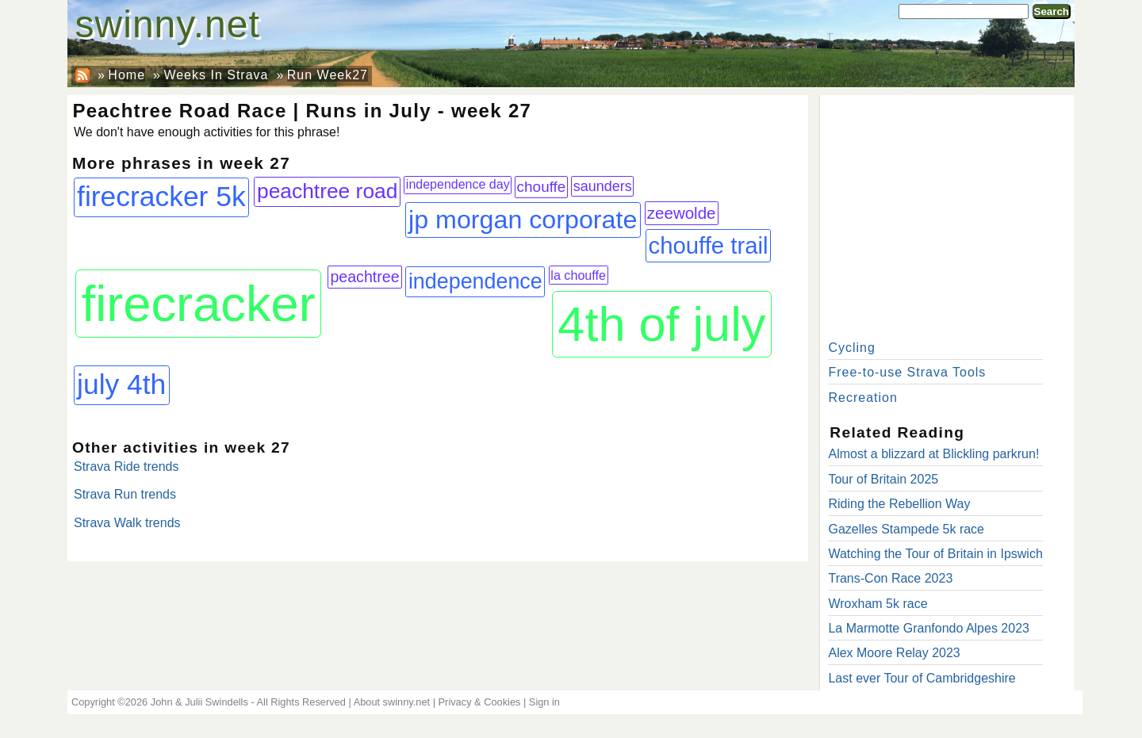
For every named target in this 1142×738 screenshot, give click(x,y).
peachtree (364, 276)
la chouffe (578, 275)
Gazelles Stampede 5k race (906, 529)
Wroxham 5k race (877, 603)
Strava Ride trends (126, 466)
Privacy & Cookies (480, 702)
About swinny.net (392, 702)
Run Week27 (327, 75)
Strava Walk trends (127, 523)
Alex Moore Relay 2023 (894, 653)
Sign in (544, 702)
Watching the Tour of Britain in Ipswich (935, 553)
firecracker (199, 303)
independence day (458, 184)
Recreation (862, 397)
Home (126, 75)
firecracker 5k (161, 196)
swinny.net (167, 24)
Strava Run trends (125, 494)
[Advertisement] (947, 214)
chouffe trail (708, 245)
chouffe (541, 186)
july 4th (121, 384)
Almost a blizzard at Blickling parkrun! (933, 454)
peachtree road (327, 191)
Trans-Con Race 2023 (890, 578)
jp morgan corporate (522, 219)
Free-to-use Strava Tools (907, 372)
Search (1051, 11)
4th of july (661, 324)
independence (475, 281)
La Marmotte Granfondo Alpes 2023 (928, 628)
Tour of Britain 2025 (883, 479)
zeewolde (681, 213)
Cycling (851, 347)
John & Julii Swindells (199, 702)
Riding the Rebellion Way (899, 503)
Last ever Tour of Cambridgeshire (921, 678)
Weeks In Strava (215, 75)
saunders (602, 186)
